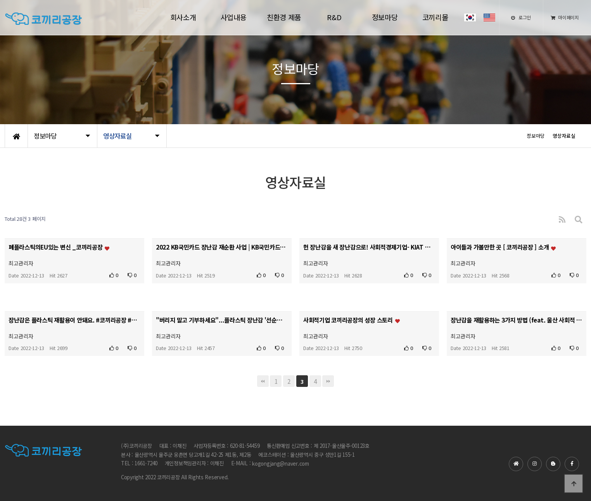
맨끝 (328, 381)
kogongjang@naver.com (280, 463)
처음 (263, 381)
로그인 (521, 17)
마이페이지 (565, 17)
